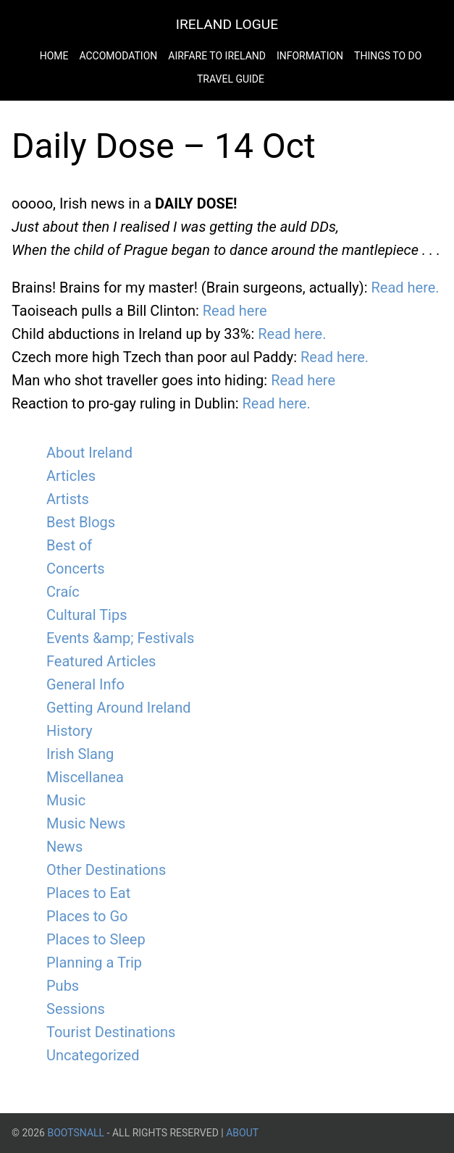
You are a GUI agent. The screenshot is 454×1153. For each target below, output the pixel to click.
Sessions (75, 1009)
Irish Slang (80, 754)
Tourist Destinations (110, 1032)
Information (310, 56)
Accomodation (118, 56)
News (64, 846)
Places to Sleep (96, 939)
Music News (85, 823)
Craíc (63, 591)
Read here (235, 310)
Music (65, 800)
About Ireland (89, 452)
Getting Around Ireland (118, 707)
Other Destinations (106, 870)
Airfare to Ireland (217, 56)
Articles (71, 476)
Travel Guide (230, 79)
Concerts (75, 568)
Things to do (387, 56)
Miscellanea (85, 777)
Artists (67, 499)
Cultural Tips (86, 615)
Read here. (405, 287)
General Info (85, 684)
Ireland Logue (227, 24)
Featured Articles (101, 661)
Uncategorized (92, 1055)
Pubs (62, 985)
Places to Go (86, 916)
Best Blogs (80, 522)
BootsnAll (75, 1133)
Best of (69, 545)
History (69, 730)
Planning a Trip (94, 962)
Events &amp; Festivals (120, 638)
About (242, 1133)
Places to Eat (88, 893)
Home (54, 56)
